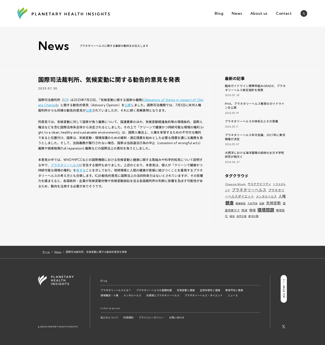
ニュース (233, 295)
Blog (219, 13)
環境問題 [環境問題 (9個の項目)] (265, 209)
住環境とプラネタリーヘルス (162, 295)
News (237, 13)
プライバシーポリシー (151, 317)
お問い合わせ (176, 317)
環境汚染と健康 (234, 290)
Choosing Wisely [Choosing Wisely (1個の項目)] (235, 184)
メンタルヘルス (132, 295)
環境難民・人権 (109, 295)
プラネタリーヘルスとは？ (116, 290)
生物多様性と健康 (210, 290)
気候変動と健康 (186, 290)
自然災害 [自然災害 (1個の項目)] (241, 216)
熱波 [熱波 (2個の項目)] (244, 210)
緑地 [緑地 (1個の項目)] (232, 216)
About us (258, 13)
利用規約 (128, 317)
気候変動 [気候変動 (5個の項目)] (273, 203)
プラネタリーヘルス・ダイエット (203, 295)
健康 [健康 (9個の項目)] (229, 202)
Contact (284, 13)
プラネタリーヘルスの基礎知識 (154, 290)
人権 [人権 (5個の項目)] (282, 196)
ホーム (46, 251)
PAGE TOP (283, 288)
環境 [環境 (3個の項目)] (252, 210)
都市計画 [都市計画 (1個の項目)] (253, 216)
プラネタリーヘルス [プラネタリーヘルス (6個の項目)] (249, 190)
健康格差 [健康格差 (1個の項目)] (240, 203)
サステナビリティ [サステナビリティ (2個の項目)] (259, 184)
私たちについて (109, 317)
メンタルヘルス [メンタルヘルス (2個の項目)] (266, 196)
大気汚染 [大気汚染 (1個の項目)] (252, 203)
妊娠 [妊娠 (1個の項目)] (261, 203)
